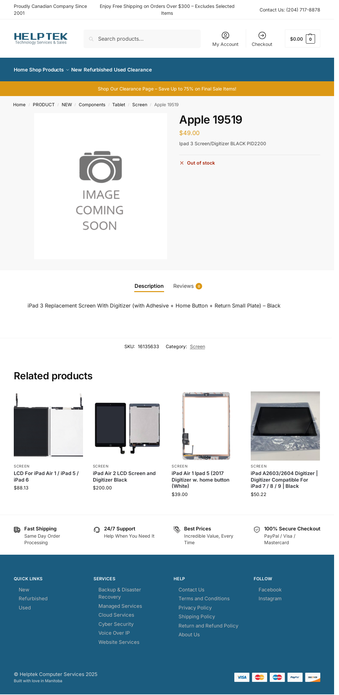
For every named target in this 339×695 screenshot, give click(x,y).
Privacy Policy (195, 604)
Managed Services (120, 602)
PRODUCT (44, 101)
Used (25, 604)
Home (19, 101)
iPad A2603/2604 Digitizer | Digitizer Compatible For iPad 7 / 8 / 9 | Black (284, 476)
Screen (139, 101)
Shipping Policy (197, 613)
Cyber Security (116, 620)
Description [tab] (149, 282)
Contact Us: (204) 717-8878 (290, 9)
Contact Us (191, 586)
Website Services (118, 638)
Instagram (270, 595)
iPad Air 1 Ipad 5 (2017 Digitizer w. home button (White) (200, 476)
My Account (225, 39)
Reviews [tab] (187, 282)
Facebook (270, 586)
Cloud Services (116, 611)
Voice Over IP (114, 629)
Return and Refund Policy (208, 622)
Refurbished (33, 595)
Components (92, 101)
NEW (67, 101)
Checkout (262, 39)
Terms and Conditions (204, 595)
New (24, 586)
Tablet (118, 101)
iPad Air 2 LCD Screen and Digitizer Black (124, 473)
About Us (189, 631)
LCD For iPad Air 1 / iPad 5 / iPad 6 (46, 473)
